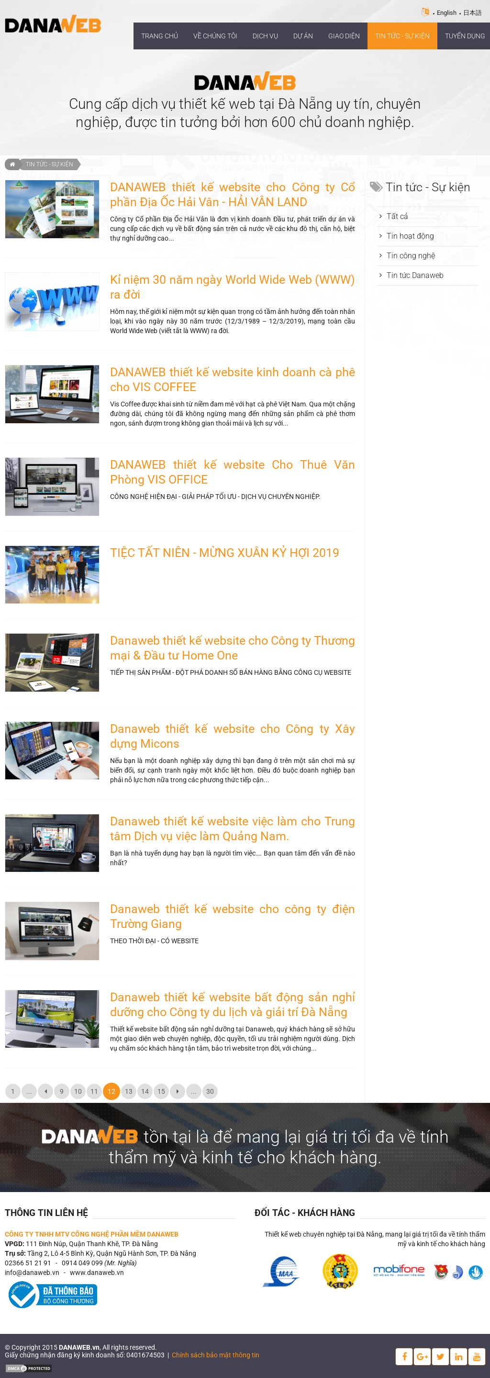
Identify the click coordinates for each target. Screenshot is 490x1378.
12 (111, 1091)
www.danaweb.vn (97, 1272)
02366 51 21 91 (28, 1263)
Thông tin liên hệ (46, 1212)
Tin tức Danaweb (415, 275)
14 (145, 1091)
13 (129, 1091)
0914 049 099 (82, 1263)
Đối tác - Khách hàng (305, 1212)
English (447, 12)
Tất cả (397, 216)
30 (210, 1091)
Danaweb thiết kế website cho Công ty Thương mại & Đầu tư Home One (232, 648)
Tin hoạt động (410, 236)
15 (161, 1091)
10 (78, 1091)
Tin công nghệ (411, 255)
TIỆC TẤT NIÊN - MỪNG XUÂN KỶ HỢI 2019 (224, 553)
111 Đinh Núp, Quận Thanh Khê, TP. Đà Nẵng (92, 1244)
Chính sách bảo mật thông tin (215, 1355)
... (29, 1091)
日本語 (472, 12)
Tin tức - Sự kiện (49, 164)
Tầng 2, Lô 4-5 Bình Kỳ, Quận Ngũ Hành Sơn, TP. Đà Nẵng (111, 1253)
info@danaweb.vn (32, 1272)
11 (94, 1091)
